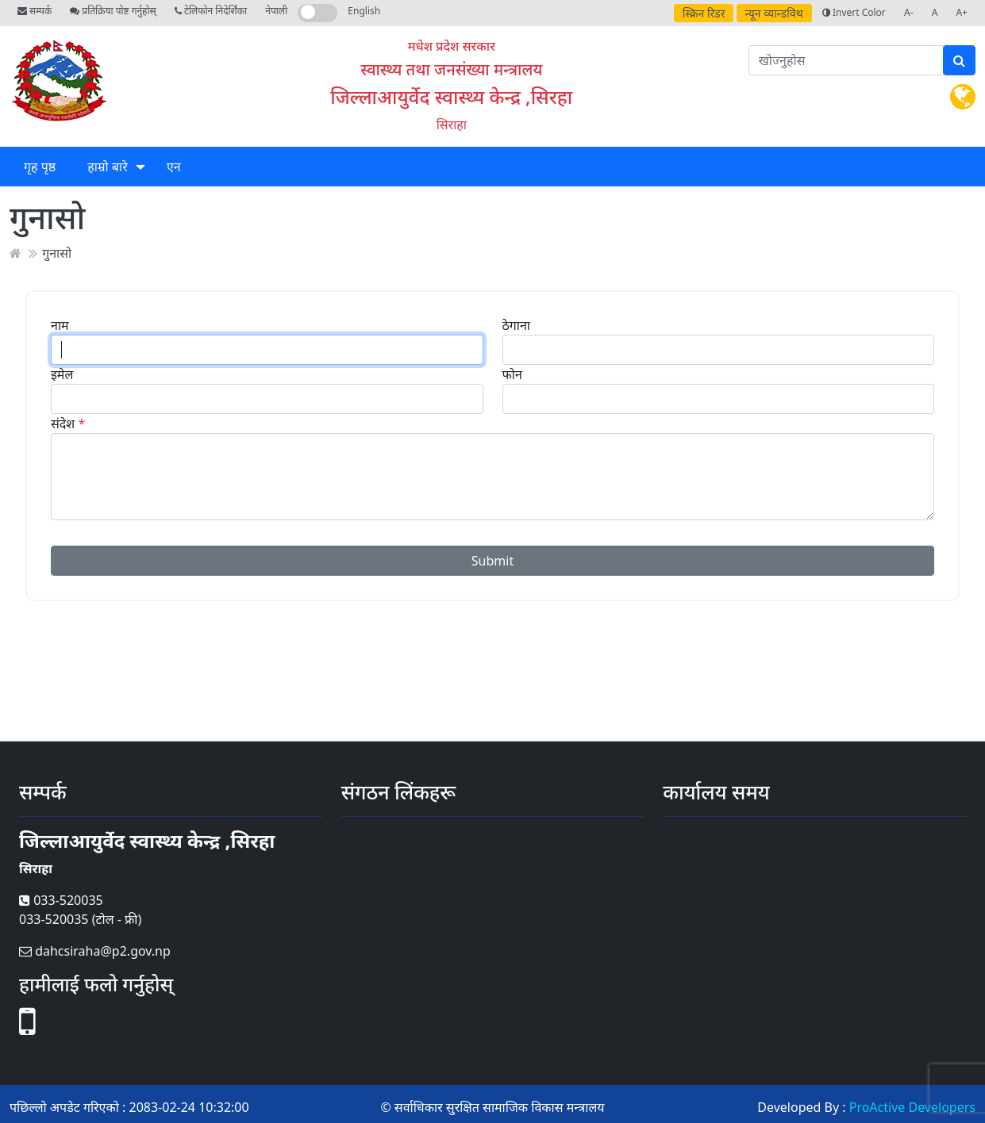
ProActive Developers (912, 1107)
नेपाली (276, 10)
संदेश (63, 423)
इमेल (62, 374)
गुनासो (56, 253)
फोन (512, 374)
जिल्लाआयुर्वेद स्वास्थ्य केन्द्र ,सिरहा (451, 96)
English (364, 10)
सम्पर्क (34, 10)
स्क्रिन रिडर (704, 13)
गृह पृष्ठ (40, 166)
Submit (492, 560)
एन (174, 166)
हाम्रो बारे (107, 166)
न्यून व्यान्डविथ (774, 13)
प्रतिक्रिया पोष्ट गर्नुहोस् (113, 10)
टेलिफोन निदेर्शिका (211, 10)
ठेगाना (516, 325)
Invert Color (854, 12)
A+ (962, 12)
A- (909, 12)
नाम (60, 325)
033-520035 (61, 900)
